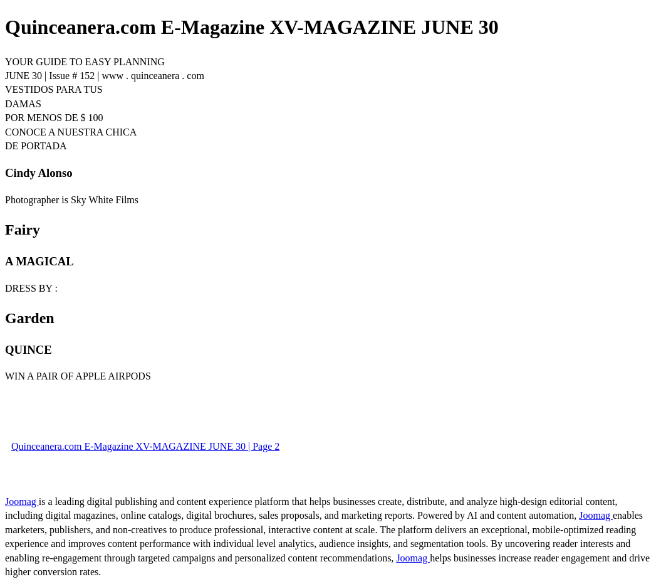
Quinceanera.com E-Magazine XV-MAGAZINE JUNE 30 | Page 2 (145, 446)
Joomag (22, 501)
